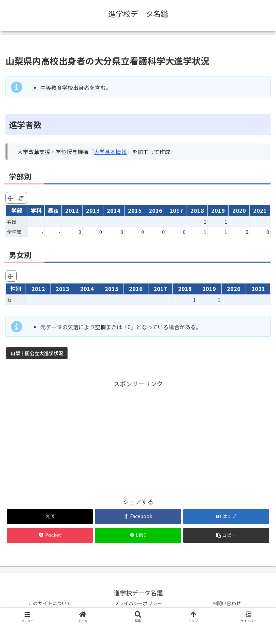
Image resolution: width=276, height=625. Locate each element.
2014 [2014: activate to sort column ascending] (113, 210)
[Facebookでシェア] (138, 516)
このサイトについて (49, 603)
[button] (226, 535)
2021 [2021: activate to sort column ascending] (260, 210)
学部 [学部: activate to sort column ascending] (16, 210)
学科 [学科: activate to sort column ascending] (36, 210)
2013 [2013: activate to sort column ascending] (93, 210)
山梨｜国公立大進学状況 (37, 353)
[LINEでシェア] (138, 535)
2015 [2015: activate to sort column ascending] (135, 210)
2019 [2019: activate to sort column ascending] (218, 210)
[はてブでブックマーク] (226, 516)
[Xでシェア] (50, 516)
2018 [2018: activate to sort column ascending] (197, 210)
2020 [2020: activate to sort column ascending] (239, 210)
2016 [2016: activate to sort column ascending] (155, 210)
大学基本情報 (110, 152)
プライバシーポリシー (138, 603)
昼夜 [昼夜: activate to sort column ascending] (53, 210)
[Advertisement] (138, 437)
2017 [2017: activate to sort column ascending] (176, 210)
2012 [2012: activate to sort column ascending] (72, 210)
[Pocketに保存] (50, 535)
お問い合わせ (226, 603)
